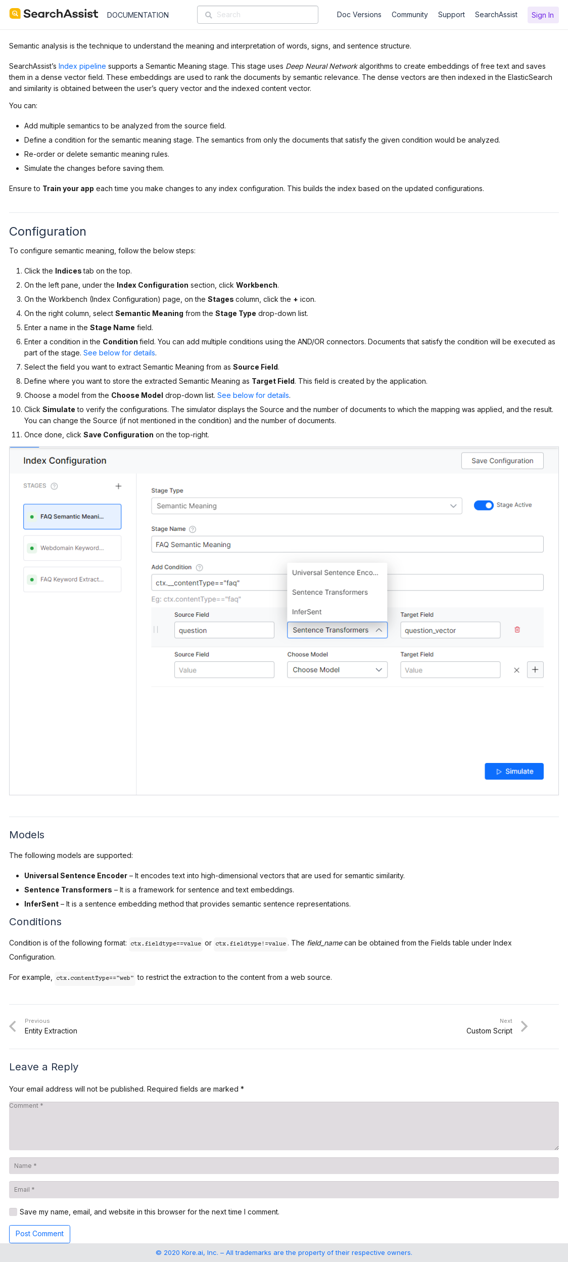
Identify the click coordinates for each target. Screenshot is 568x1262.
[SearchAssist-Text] (54, 13)
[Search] (257, 15)
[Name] (284, 1166)
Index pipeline (82, 66)
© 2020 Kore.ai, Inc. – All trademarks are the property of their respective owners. (284, 1252)
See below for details (119, 352)
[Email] (284, 1189)
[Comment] (284, 1126)
